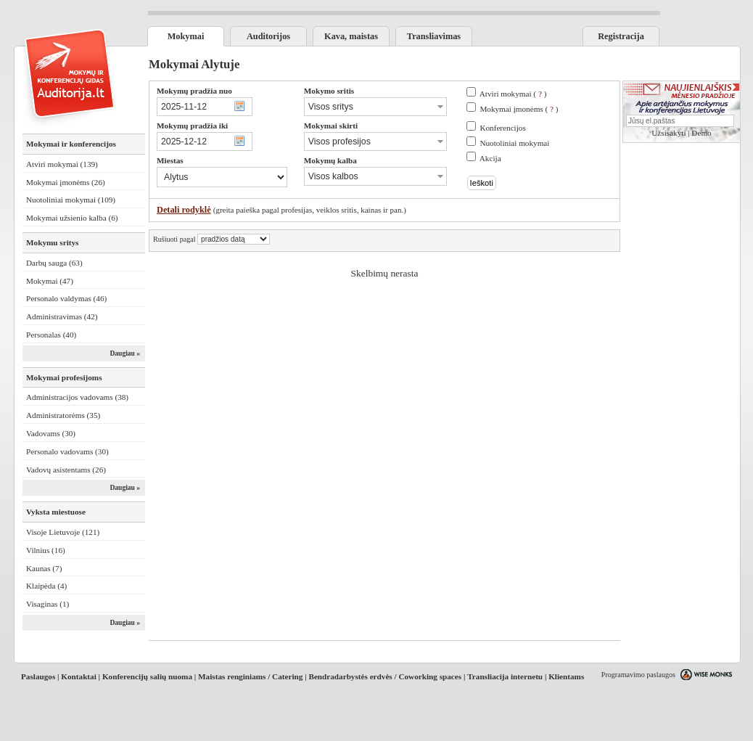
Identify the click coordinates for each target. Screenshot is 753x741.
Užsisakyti (668, 132)
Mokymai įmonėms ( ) (519, 109)
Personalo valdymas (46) (66, 298)
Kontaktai (78, 676)
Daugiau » (125, 353)
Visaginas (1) (47, 603)
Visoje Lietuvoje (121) (62, 532)
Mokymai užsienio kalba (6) (72, 217)
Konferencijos (502, 127)
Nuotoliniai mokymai (514, 143)
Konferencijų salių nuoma (147, 676)
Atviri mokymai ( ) (513, 93)
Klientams (566, 676)
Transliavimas (434, 36)
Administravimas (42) (62, 316)
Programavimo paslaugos (638, 675)
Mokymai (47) (49, 281)
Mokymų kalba (330, 160)
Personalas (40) (51, 334)
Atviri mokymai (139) (62, 164)
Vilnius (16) (45, 550)
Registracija (621, 36)
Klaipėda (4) (46, 585)
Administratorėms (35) (63, 415)
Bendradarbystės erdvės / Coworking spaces (384, 676)
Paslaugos (38, 676)
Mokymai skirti (331, 125)
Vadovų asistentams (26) (66, 469)
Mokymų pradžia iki (192, 125)
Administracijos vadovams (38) (77, 397)
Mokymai (186, 36)
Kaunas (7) (44, 568)
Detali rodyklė (184, 210)
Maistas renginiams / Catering (250, 676)
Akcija (490, 158)
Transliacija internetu (505, 676)
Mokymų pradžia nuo (194, 90)
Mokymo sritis (329, 90)
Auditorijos (268, 36)
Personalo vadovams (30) (67, 451)
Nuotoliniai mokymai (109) (70, 199)
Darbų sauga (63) (54, 262)
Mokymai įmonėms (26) (65, 182)
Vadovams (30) (50, 433)
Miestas (170, 160)
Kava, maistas (351, 36)
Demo (701, 132)
